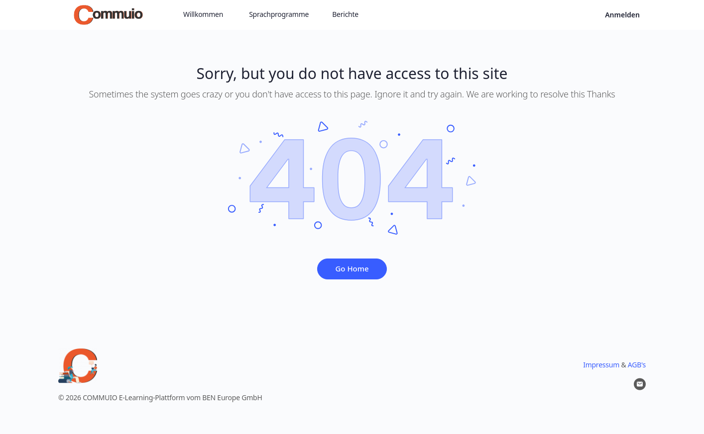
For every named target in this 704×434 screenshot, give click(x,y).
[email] (640, 384)
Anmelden (622, 14)
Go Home (351, 268)
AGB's (637, 364)
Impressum (601, 364)
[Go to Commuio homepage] (108, 13)
